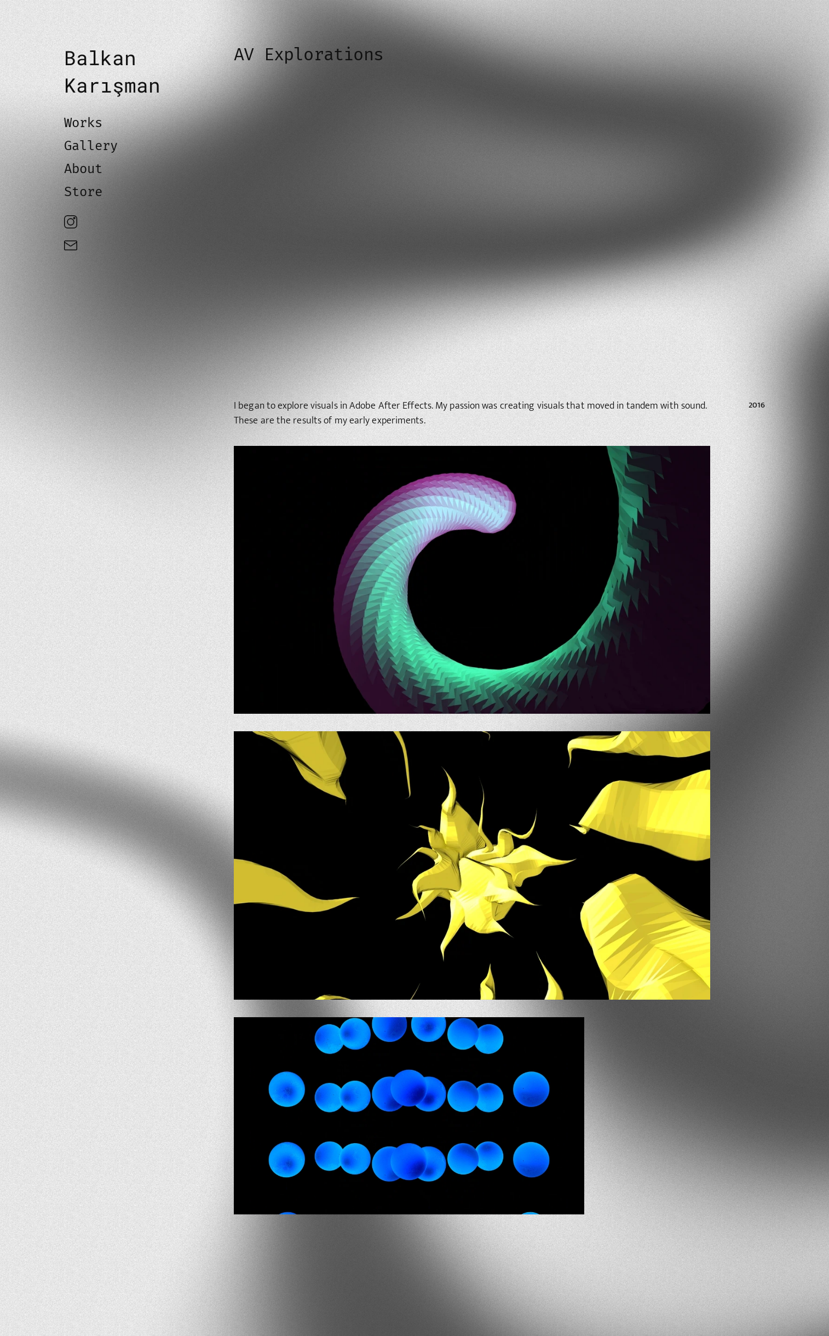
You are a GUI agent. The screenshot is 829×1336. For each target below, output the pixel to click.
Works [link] (83, 122)
